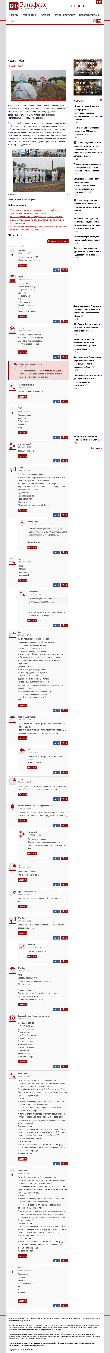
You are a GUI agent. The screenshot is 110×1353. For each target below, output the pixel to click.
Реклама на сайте (39, 1345)
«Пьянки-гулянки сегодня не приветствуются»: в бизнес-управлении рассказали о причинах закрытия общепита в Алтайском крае (37, 219)
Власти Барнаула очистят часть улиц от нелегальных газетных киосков (87, 327)
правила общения (53, 370)
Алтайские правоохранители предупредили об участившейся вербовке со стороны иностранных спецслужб (86, 185)
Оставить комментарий (58, 241)
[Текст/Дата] (99, 21)
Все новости (96, 448)
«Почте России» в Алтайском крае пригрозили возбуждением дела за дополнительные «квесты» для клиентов (88, 113)
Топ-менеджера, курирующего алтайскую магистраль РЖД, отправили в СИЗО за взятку (87, 167)
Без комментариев (65, 15)
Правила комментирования (68, 1343)
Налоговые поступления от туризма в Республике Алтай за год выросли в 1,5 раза (87, 251)
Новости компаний (90, 15)
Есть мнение (29, 15)
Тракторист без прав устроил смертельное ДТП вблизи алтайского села (86, 131)
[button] (25, 153)
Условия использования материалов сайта (40, 1343)
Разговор (45, 15)
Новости (14, 15)
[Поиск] (94, 21)
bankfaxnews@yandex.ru (21, 1320)
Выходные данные (16, 1343)
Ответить (23, 265)
